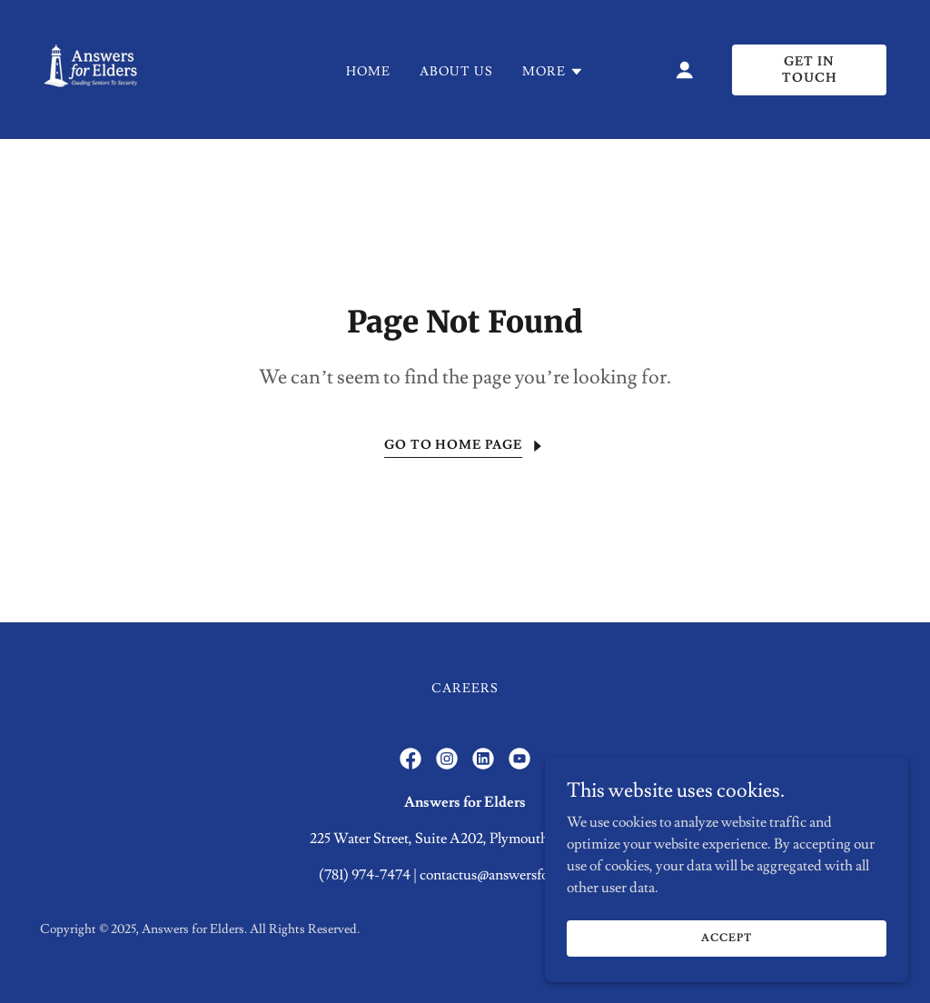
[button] (553, 72)
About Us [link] (456, 72)
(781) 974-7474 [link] (365, 875)
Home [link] (368, 72)
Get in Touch (809, 70)
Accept (726, 938)
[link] (91, 66)
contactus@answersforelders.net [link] (516, 875)
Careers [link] (465, 688)
